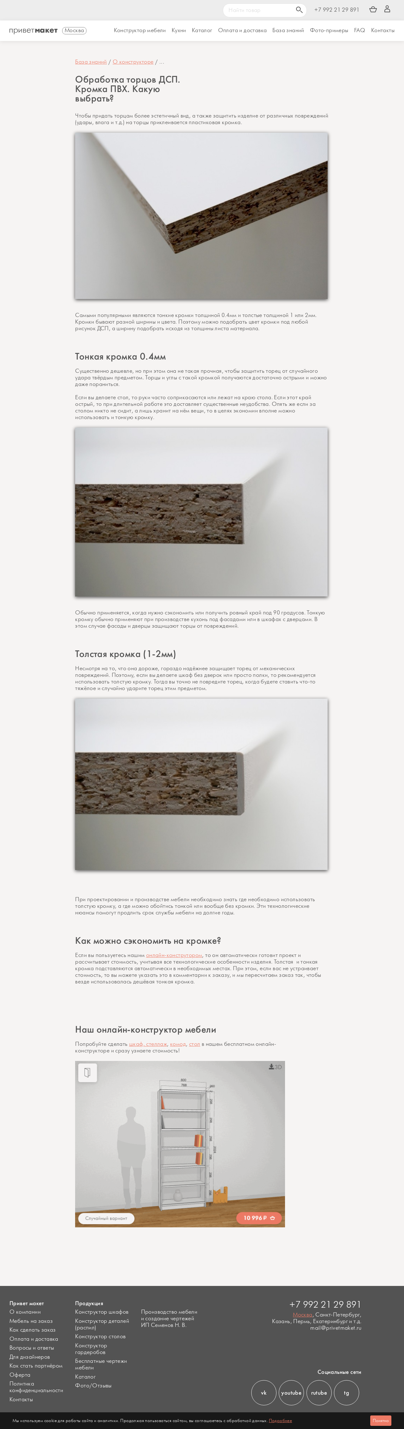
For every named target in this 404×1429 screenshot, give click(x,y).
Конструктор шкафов (101, 1312)
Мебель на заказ (31, 1321)
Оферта (19, 1375)
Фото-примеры (329, 30)
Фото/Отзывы (93, 1385)
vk (263, 1393)
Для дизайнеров (29, 1357)
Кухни (179, 30)
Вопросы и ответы (31, 1348)
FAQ (359, 30)
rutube (319, 1393)
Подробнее (280, 1420)
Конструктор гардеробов (91, 1349)
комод (178, 1044)
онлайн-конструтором (174, 955)
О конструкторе (133, 62)
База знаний (288, 30)
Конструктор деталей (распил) (102, 1324)
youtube (291, 1393)
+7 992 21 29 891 (336, 10)
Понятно (381, 1420)
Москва (302, 1314)
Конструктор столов (100, 1336)
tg (346, 1393)
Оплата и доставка (33, 1339)
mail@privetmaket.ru (336, 1328)
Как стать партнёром (36, 1366)
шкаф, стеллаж (148, 1044)
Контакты (383, 30)
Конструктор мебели (140, 30)
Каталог (202, 30)
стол (194, 1044)
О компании (25, 1312)
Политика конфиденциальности (36, 1387)
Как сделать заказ (32, 1330)
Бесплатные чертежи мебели (101, 1364)
